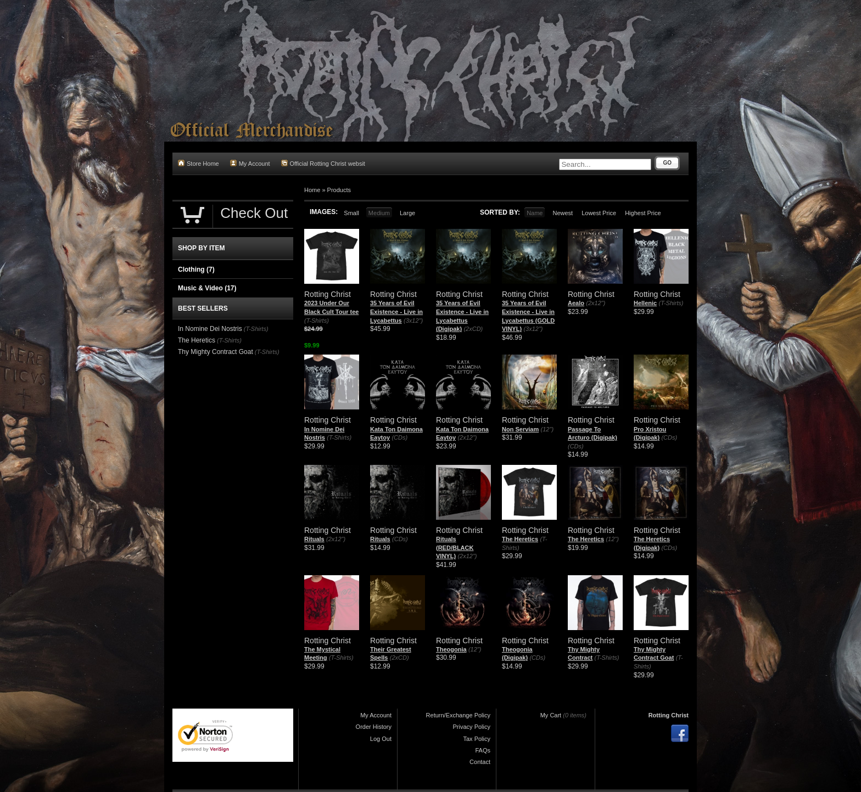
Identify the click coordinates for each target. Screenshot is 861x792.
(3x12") (413, 320)
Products (339, 190)
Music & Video (207, 288)
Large (407, 213)
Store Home (198, 163)
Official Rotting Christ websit (323, 163)
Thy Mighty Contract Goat (215, 352)
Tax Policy (476, 738)
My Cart (551, 715)
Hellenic (645, 303)
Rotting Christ (668, 715)
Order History (374, 726)
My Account (250, 163)
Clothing (196, 269)
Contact (479, 762)
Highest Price (643, 213)
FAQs (482, 750)
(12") (547, 429)
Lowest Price (599, 213)
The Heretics (520, 539)
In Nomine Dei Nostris (210, 329)
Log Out (381, 738)
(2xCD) (473, 328)
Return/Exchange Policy (458, 715)
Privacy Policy (471, 726)
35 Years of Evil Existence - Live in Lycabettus (396, 311)
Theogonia (451, 649)
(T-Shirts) (316, 320)
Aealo (576, 303)
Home (312, 190)
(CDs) (399, 437)
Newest (562, 213)
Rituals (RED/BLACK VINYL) (454, 547)
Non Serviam (520, 429)
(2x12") (595, 303)
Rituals (314, 539)
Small (351, 213)
